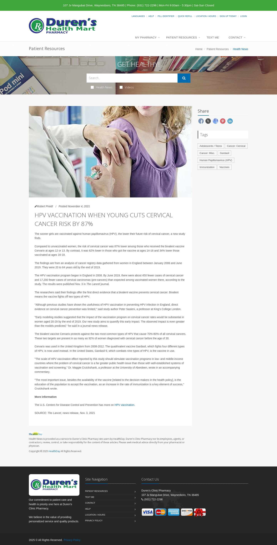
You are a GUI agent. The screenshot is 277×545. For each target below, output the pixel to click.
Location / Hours (206, 16)
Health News (102, 87)
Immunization (207, 167)
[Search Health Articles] (132, 78)
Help (151, 16)
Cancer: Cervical (236, 146)
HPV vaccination (124, 404)
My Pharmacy (145, 37)
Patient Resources (181, 37)
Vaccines (224, 167)
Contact (235, 37)
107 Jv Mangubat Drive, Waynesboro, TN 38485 (93, 5)
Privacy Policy (94, 520)
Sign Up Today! (228, 16)
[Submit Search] (184, 78)
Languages (138, 16)
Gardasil (224, 153)
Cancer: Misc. (207, 153)
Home (199, 49)
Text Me (213, 37)
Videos (127, 87)
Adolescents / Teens (211, 146)
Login (243, 16)
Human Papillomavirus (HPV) (216, 160)
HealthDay (54, 451)
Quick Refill (185, 16)
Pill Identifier (166, 16)
